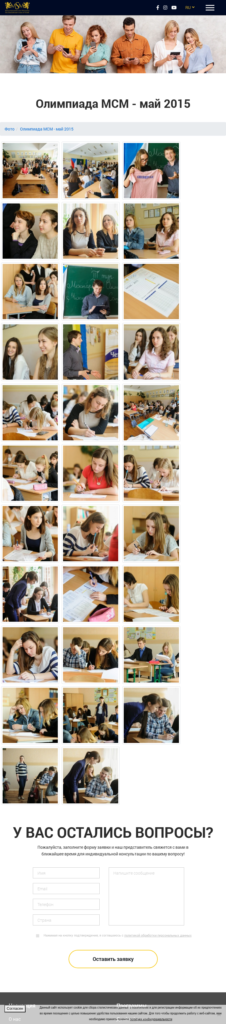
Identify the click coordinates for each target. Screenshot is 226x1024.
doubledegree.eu (25, 923)
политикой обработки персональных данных (158, 721)
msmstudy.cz (23, 914)
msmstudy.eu (23, 940)
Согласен (15, 1008)
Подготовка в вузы (137, 839)
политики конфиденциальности (151, 1019)
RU (188, 7)
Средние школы (133, 873)
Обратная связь (26, 847)
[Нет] (219, 1014)
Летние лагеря (132, 814)
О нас (15, 805)
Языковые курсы (135, 831)
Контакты (19, 814)
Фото (10, 129)
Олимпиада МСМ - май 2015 (46, 129)
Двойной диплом (135, 805)
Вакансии (19, 856)
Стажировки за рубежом (143, 864)
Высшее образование (140, 847)
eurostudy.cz (22, 906)
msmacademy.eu (26, 948)
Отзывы (18, 822)
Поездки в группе (135, 822)
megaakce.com (25, 956)
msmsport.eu (22, 931)
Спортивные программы (143, 856)
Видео (15, 839)
